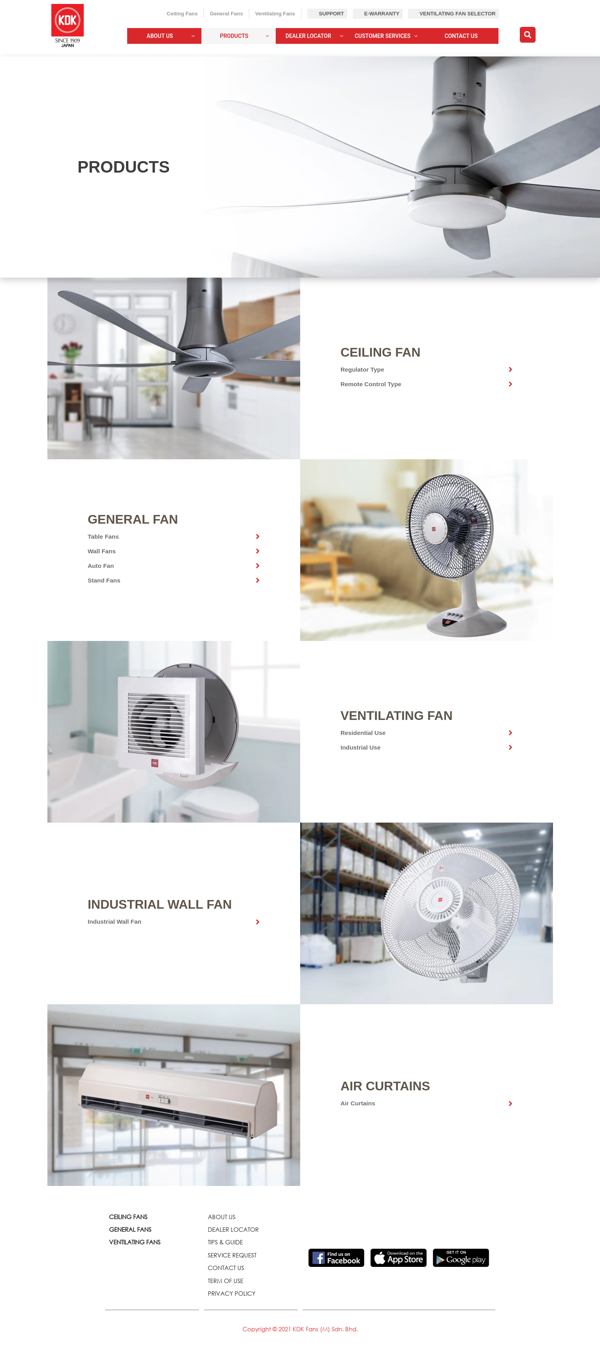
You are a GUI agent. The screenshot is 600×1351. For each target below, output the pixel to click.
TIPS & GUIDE (225, 1242)
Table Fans (103, 536)
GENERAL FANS (130, 1229)
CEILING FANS (128, 1216)
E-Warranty (381, 14)
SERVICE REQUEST (232, 1255)
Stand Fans (104, 580)
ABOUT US (221, 1216)
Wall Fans (102, 551)
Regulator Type (362, 369)
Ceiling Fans (182, 14)
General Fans (226, 14)
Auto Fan (101, 565)
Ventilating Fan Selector (457, 14)
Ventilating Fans (275, 14)
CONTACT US (226, 1267)
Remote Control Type (370, 384)
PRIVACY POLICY (232, 1293)
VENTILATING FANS (134, 1242)
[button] (528, 35)
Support (331, 14)
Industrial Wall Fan (114, 921)
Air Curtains (357, 1103)
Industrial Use (360, 747)
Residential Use (363, 732)
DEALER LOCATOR (233, 1229)
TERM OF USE (225, 1280)
